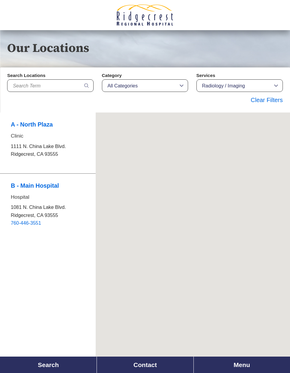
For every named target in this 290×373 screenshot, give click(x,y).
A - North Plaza (32, 124)
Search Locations (26, 75)
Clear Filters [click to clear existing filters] (267, 100)
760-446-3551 (26, 223)
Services (205, 75)
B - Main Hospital (35, 185)
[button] (220, 140)
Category (112, 75)
